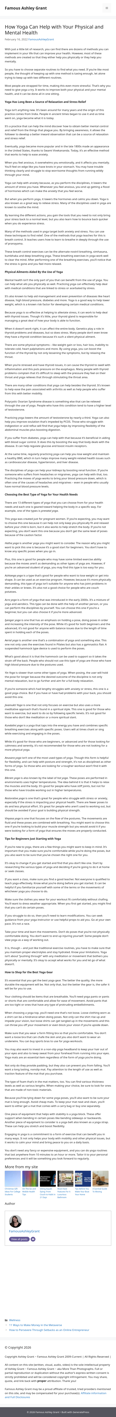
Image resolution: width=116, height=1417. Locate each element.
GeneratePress (81, 1412)
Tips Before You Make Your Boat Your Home (82, 1191)
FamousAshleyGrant (41, 39)
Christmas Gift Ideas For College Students (12, 1191)
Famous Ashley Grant (26, 8)
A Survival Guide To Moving (100, 1190)
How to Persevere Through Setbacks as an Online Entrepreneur (49, 1330)
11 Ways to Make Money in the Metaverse (35, 1325)
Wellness (14, 1320)
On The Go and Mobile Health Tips (29, 1191)
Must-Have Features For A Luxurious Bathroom (63, 1193)
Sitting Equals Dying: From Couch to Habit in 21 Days (47, 1193)
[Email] (33, 1239)
